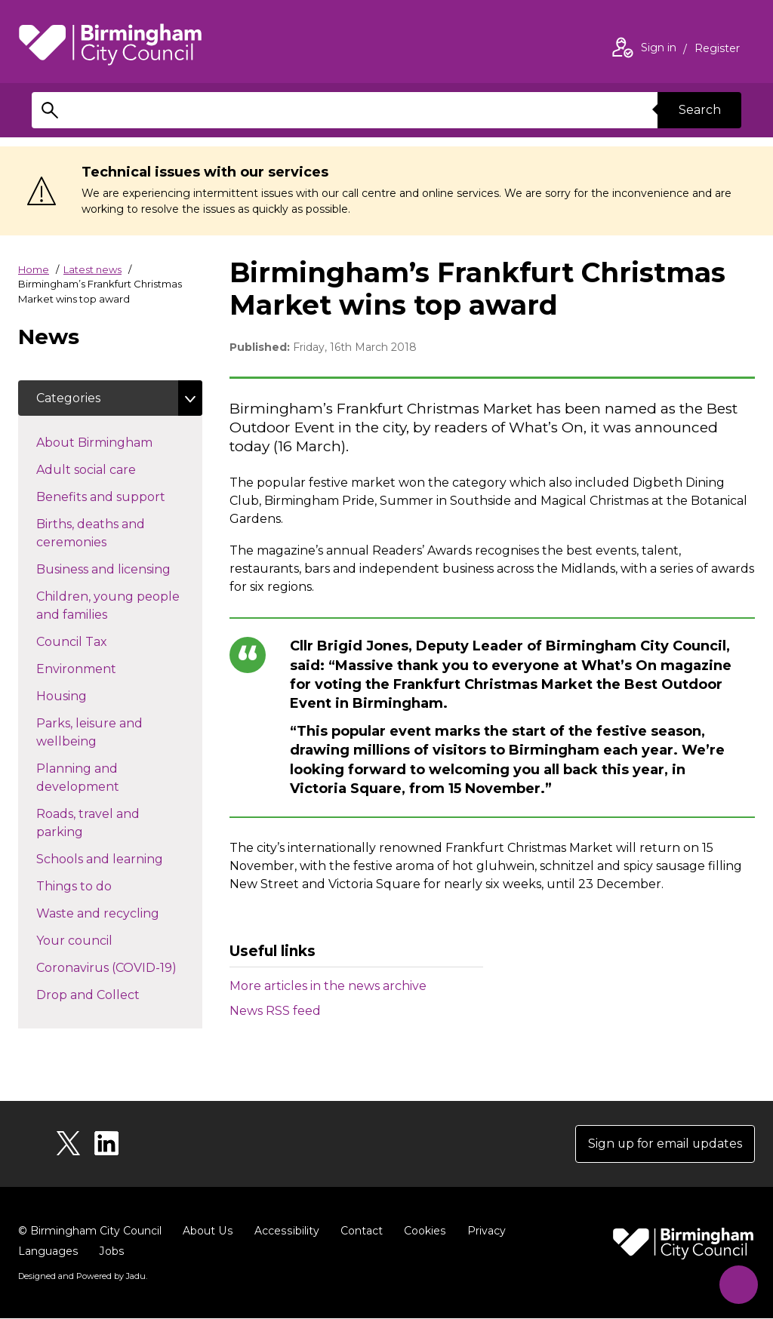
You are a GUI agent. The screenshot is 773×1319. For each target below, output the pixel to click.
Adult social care (112, 469)
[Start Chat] (737, 1283)
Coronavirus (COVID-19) (119, 967)
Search (699, 110)
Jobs (111, 1252)
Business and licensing (119, 569)
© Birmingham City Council (90, 1231)
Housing (88, 695)
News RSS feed (275, 1011)
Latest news (92, 269)
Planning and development (104, 778)
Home (33, 269)
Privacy (482, 1231)
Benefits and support (119, 496)
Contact (358, 1231)
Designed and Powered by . (82, 1276)
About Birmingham (119, 442)
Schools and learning (119, 858)
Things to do (100, 886)
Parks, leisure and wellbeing (93, 733)
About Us (207, 1231)
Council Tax (98, 641)
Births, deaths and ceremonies (98, 534)
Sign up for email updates (664, 1144)
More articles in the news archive (328, 986)
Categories (68, 398)
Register (717, 50)
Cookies (421, 1231)
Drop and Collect (114, 994)
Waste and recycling (119, 913)
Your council (101, 940)
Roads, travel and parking (88, 823)
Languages (48, 1252)
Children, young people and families (108, 606)
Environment (103, 668)
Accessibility (284, 1231)
